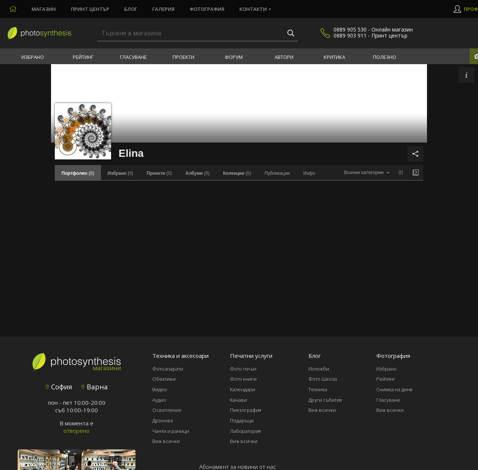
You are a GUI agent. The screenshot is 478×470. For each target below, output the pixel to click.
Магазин (44, 9)
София (58, 386)
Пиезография (245, 410)
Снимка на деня (394, 389)
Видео (159, 389)
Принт (90, 9)
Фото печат (243, 368)
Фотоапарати (167, 368)
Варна (94, 386)
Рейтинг (83, 57)
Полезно (384, 57)
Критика (334, 57)
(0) (120, 173)
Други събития (325, 399)
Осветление (167, 410)
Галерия (163, 9)
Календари (242, 389)
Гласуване (133, 57)
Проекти (183, 57)
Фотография (206, 9)
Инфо (309, 173)
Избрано (32, 57)
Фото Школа (322, 378)
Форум (234, 57)
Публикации (277, 173)
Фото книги (243, 378)
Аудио (159, 399)
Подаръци (242, 420)
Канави (238, 399)
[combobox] (366, 172)
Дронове (162, 420)
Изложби (318, 368)
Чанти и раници (170, 431)
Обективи (164, 378)
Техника (317, 389)
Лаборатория (245, 431)
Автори (284, 57)
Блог (130, 9)
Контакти (253, 9)
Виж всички (166, 441)
